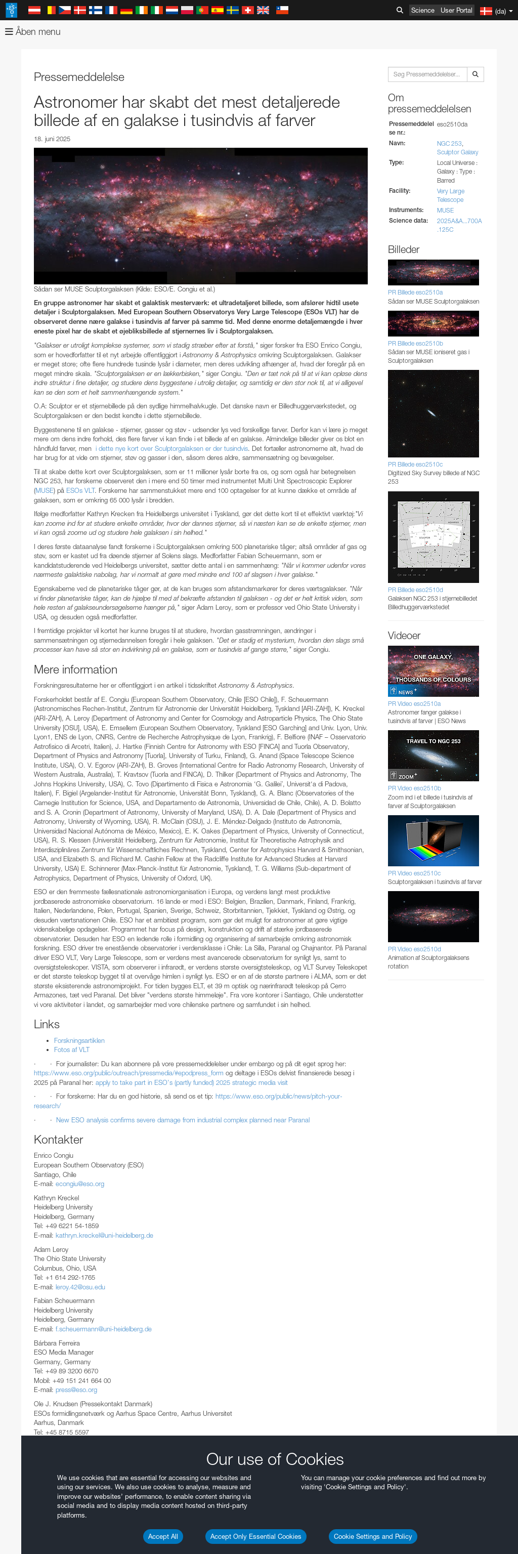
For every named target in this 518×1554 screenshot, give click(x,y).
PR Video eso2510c (414, 873)
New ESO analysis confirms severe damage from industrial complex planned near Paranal (183, 1120)
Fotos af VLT (72, 1049)
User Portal (456, 10)
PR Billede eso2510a (415, 292)
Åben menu (33, 31)
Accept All (163, 1536)
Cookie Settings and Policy (373, 1536)
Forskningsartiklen (79, 1040)
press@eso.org (76, 1389)
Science (423, 10)
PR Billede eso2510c (415, 464)
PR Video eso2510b (414, 788)
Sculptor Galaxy (458, 152)
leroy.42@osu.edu (80, 1287)
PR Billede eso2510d (415, 590)
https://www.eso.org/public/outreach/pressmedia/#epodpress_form (129, 1073)
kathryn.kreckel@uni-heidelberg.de (104, 1235)
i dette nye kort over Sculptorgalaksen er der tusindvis (171, 448)
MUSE (44, 490)
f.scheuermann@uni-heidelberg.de (104, 1329)
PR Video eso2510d (414, 949)
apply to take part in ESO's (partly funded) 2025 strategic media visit (191, 1082)
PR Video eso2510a (414, 703)
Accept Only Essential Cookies (255, 1536)
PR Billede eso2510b (415, 343)
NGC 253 (449, 143)
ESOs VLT (80, 490)
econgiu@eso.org (80, 1184)
